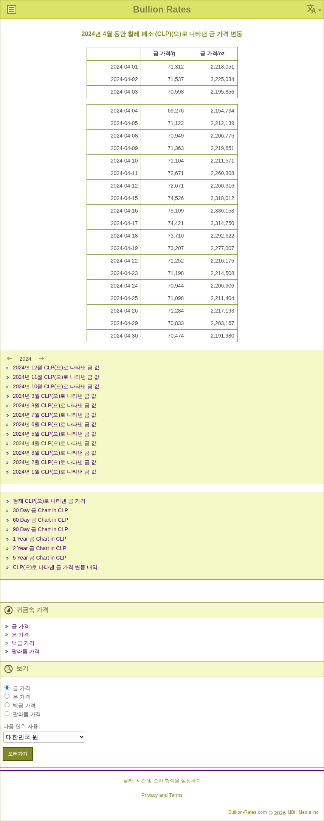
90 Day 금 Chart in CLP (40, 529)
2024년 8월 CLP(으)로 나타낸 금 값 (54, 405)
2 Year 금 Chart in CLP (40, 548)
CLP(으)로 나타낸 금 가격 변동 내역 (55, 567)
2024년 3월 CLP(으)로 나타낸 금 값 (54, 453)
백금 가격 (23, 643)
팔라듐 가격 (26, 651)
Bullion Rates (162, 9)
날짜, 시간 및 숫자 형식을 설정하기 (161, 780)
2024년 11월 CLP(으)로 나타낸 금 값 (56, 377)
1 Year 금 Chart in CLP (40, 539)
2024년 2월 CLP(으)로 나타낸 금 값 (54, 462)
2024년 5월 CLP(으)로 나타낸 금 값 (54, 434)
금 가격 (20, 626)
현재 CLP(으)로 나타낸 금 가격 (49, 501)
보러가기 (18, 754)
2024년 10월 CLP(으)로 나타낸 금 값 (56, 386)
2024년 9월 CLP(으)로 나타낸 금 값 (54, 396)
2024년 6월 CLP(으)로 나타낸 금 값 (54, 424)
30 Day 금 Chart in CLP (40, 510)
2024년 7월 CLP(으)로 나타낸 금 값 (54, 415)
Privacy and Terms (162, 795)
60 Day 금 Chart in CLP (40, 520)
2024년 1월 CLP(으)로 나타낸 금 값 (54, 472)
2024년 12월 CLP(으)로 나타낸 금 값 (56, 367)
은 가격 (20, 635)
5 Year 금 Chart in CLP (40, 558)
